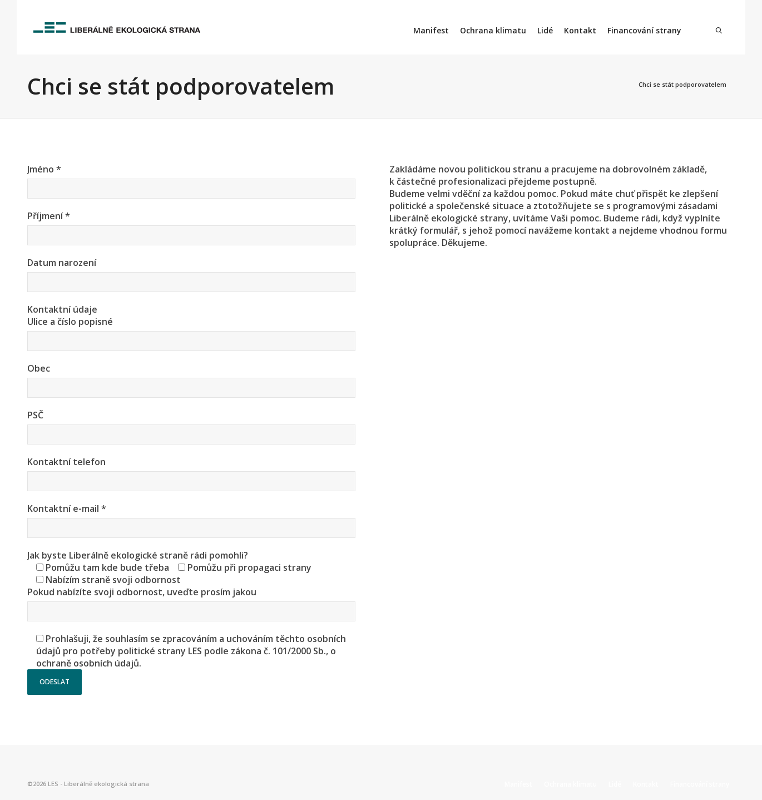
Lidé (545, 30)
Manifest (431, 30)
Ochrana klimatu (493, 30)
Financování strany (644, 30)
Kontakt (580, 30)
